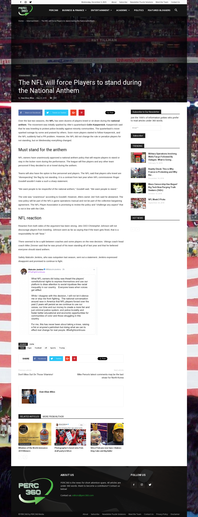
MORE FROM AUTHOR (53, 416)
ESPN (32, 344)
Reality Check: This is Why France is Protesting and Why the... (162, 172)
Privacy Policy (162, 514)
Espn (30, 348)
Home (21, 21)
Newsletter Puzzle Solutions (141, 2)
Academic (123, 10)
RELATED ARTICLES (29, 416)
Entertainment (101, 10)
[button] (176, 10)
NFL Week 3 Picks (156, 199)
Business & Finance (74, 10)
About (114, 2)
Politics (139, 10)
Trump (62, 348)
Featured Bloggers (159, 10)
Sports (34, 75)
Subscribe (123, 2)
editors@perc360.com (83, 495)
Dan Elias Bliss (27, 98)
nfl (46, 348)
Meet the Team (162, 2)
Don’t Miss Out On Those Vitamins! (35, 374)
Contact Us (175, 2)
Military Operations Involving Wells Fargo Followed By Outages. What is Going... (162, 157)
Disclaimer (175, 514)
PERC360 (53, 10)
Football (38, 348)
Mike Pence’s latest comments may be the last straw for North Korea (100, 376)
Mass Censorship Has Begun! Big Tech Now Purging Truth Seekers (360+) (162, 187)
